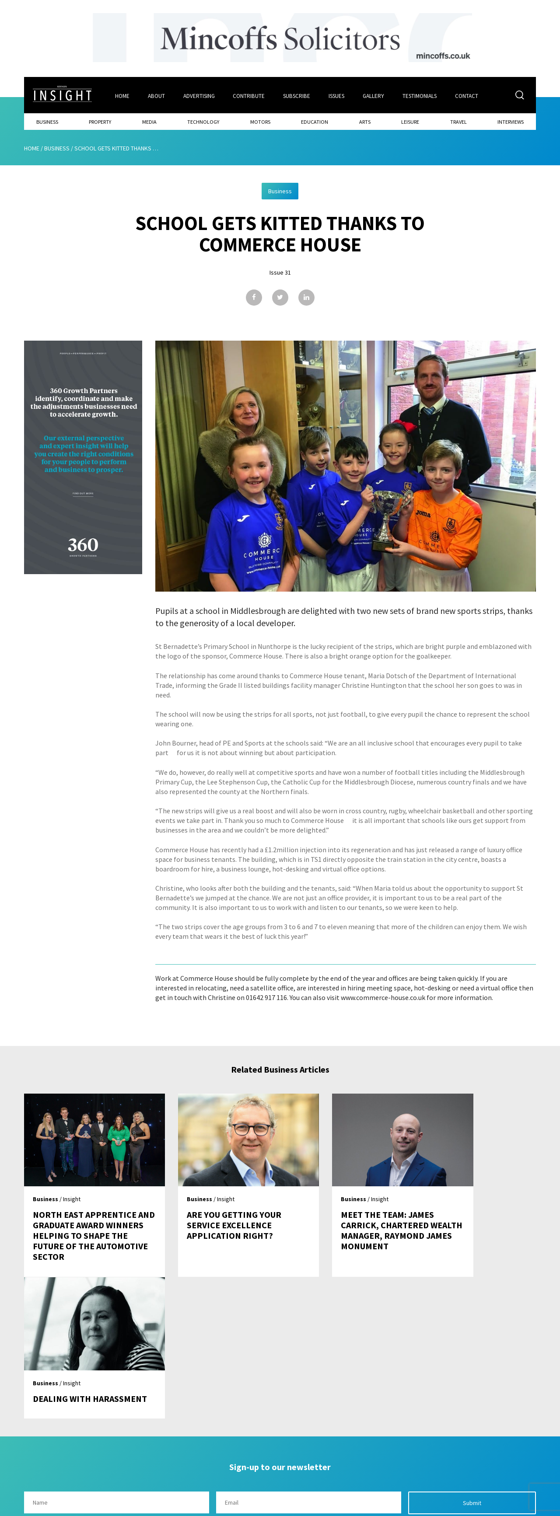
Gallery (374, 94)
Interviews (510, 120)
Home (122, 94)
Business (47, 120)
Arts (365, 120)
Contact (468, 94)
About (156, 94)
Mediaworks (98, 1507)
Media (149, 120)
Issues (337, 94)
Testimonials (421, 94)
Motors (260, 120)
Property (100, 120)
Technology (203, 120)
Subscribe (297, 94)
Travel (458, 120)
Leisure (410, 120)
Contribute (250, 94)
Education (314, 120)
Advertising (199, 94)
